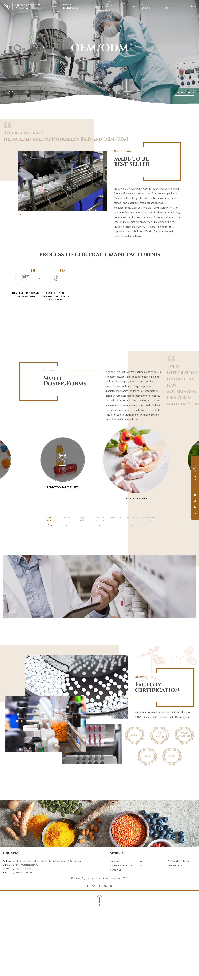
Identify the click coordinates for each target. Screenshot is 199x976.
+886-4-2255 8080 (24, 868)
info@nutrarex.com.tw (27, 864)
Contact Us (172, 6)
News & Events (150, 6)
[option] (99, 52)
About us (40, 6)
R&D (54, 6)
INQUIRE (195, 472)
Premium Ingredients (76, 6)
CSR (133, 6)
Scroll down (183, 92)
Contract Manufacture (110, 6)
